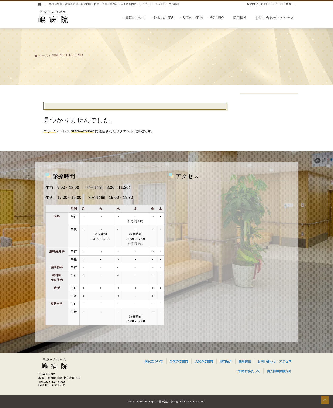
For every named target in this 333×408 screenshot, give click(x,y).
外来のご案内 (164, 18)
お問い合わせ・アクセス (274, 18)
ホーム (43, 55)
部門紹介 (217, 18)
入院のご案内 (192, 18)
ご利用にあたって (248, 371)
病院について (135, 18)
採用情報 (240, 18)
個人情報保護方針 (279, 371)
